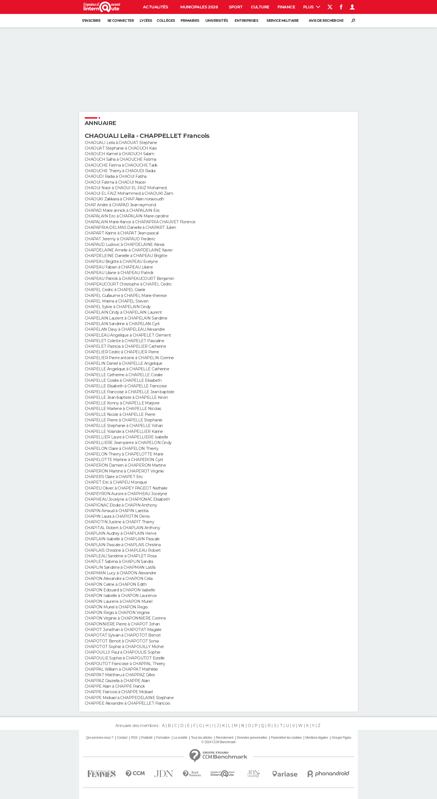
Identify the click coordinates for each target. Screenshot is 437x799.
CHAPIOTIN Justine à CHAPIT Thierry (119, 521)
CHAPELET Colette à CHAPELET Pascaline (124, 340)
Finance (286, 6)
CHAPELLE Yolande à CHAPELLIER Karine (124, 431)
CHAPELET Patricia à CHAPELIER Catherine (125, 346)
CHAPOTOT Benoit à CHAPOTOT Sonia (122, 641)
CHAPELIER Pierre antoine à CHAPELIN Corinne (129, 357)
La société (180, 738)
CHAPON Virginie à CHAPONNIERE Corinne (125, 618)
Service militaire (282, 20)
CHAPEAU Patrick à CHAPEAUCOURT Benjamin (129, 278)
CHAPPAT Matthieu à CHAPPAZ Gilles (120, 674)
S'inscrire (91, 20)
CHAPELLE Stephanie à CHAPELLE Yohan (124, 425)
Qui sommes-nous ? (99, 738)
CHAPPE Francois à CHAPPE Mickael (119, 691)
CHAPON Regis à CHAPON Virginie (117, 612)
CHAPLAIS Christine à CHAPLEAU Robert (123, 550)
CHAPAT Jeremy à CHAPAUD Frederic (120, 238)
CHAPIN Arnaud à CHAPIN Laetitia (117, 510)
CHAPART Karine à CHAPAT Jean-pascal (121, 233)
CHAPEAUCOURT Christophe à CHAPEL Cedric (128, 284)
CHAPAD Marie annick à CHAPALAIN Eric (122, 210)
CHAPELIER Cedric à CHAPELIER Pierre (122, 351)
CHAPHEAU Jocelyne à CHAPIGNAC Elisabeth (127, 499)
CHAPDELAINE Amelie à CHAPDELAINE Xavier (129, 250)
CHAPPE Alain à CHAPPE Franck (115, 686)
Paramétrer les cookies (286, 738)
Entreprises (246, 20)
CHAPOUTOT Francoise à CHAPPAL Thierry (125, 663)
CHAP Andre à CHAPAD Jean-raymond (120, 204)
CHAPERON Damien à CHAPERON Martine (125, 465)
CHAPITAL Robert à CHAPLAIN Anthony (122, 527)
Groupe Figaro (341, 738)
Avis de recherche (326, 20)
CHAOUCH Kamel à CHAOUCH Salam (119, 153)
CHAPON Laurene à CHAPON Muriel (118, 601)
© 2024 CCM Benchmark (218, 742)
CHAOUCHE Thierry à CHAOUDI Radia (120, 170)
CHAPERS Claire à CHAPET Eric (114, 476)
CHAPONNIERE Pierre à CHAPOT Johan (122, 624)
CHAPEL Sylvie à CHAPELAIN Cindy (118, 306)
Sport (236, 6)
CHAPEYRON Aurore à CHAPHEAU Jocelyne (126, 493)
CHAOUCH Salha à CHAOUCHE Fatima (120, 159)
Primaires (190, 20)
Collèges (166, 20)
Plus (311, 6)
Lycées (146, 20)
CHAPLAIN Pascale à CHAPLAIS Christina (123, 544)
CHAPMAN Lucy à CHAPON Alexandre (120, 572)
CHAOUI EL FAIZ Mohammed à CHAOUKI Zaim (129, 193)
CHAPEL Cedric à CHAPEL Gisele (115, 289)
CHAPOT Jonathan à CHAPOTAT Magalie (123, 629)
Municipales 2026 (199, 6)
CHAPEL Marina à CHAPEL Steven (117, 301)
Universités (216, 20)
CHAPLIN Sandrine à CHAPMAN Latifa (120, 567)
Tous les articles (201, 738)
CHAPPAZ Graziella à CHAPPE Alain (117, 680)
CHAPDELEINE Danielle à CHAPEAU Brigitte (126, 255)
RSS (134, 738)
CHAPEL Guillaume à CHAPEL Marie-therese (126, 295)
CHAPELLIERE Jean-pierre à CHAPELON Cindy (128, 442)
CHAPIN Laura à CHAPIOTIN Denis (117, 516)
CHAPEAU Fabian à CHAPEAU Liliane (119, 267)
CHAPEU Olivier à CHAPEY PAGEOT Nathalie (126, 488)
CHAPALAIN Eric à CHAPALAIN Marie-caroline (127, 216)
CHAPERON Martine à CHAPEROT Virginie (124, 471)
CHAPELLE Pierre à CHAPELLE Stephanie (123, 420)
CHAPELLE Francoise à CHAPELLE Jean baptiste (129, 391)
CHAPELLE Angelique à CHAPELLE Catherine (127, 368)
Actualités (155, 6)
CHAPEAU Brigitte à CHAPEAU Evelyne (121, 261)
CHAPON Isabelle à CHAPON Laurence (121, 595)
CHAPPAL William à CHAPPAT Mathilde (121, 669)
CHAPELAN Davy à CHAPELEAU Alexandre (125, 329)
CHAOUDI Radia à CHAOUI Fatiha (116, 176)
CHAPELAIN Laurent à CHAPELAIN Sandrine (126, 318)
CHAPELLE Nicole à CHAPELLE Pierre (120, 414)
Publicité (146, 738)
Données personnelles (252, 738)
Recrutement (224, 738)
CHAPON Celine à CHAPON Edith (116, 584)
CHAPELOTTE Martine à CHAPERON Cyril (123, 459)
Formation (163, 738)
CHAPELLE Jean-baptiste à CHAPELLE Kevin (126, 397)
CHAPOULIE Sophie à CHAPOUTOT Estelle (125, 658)
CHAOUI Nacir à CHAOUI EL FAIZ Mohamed (125, 187)
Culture (260, 6)
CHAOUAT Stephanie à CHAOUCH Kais (120, 148)
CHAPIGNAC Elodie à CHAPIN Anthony (121, 505)
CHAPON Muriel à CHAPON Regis (116, 607)
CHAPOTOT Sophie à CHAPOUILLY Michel (124, 646)
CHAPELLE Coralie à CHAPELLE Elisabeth (123, 380)
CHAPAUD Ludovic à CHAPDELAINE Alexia (124, 244)
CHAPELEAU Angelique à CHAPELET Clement (128, 335)
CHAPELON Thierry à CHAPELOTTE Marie (124, 454)
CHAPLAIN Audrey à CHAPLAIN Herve (120, 533)
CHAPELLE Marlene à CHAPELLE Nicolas (123, 408)
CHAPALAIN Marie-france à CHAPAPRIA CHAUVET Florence (140, 221)
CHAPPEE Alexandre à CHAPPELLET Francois (127, 703)
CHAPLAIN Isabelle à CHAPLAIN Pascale (122, 538)
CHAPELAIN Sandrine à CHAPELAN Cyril (122, 323)
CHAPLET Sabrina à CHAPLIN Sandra (119, 561)
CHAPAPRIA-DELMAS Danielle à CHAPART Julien (130, 227)
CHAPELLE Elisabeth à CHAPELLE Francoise (126, 385)
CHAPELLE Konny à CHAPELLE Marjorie (122, 403)
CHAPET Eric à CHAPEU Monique (116, 482)
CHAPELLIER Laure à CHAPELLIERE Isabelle (126, 437)
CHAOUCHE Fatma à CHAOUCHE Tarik (121, 165)
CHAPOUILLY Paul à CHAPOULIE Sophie (122, 652)
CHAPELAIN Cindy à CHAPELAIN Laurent (123, 312)
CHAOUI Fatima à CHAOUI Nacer (115, 182)
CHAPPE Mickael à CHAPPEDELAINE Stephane (129, 697)
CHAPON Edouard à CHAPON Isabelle (120, 589)
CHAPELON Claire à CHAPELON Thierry (121, 448)
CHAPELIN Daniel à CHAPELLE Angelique (123, 363)
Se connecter (120, 20)
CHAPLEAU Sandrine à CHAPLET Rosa (120, 555)
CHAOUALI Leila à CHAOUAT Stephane (121, 142)
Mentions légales (316, 738)
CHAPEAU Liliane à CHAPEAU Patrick (119, 272)
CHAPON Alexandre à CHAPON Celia (119, 578)
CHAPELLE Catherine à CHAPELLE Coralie (123, 374)
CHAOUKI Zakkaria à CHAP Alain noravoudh (124, 198)
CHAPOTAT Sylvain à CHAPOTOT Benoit (123, 635)
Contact (122, 738)
